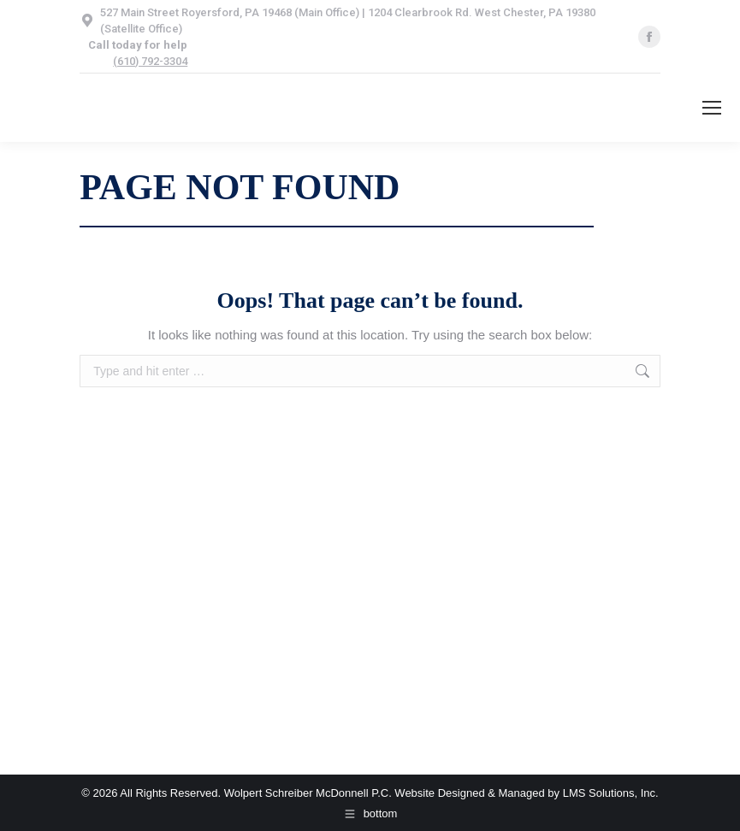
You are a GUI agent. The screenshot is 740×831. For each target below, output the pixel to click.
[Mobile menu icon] (712, 108)
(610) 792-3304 (150, 61)
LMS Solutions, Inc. (611, 793)
